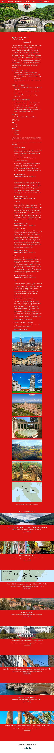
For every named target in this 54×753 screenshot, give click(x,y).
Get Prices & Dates (27, 29)
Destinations (18, 1)
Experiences (10, 1)
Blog (33, 1)
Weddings (39, 1)
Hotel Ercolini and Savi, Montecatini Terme (25, 117)
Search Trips (27, 1)
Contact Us (46, 1)
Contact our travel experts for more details (27, 504)
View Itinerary (27, 42)
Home (3, 1)
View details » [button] (27, 531)
